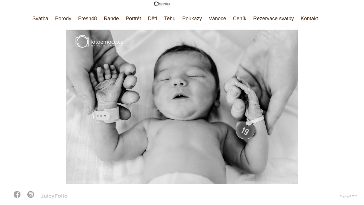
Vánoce (217, 18)
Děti (152, 18)
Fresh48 (87, 18)
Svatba (40, 18)
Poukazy (192, 18)
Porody (63, 18)
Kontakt (309, 18)
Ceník (239, 18)
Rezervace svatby (273, 18)
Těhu (169, 18)
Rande (111, 18)
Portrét (133, 18)
